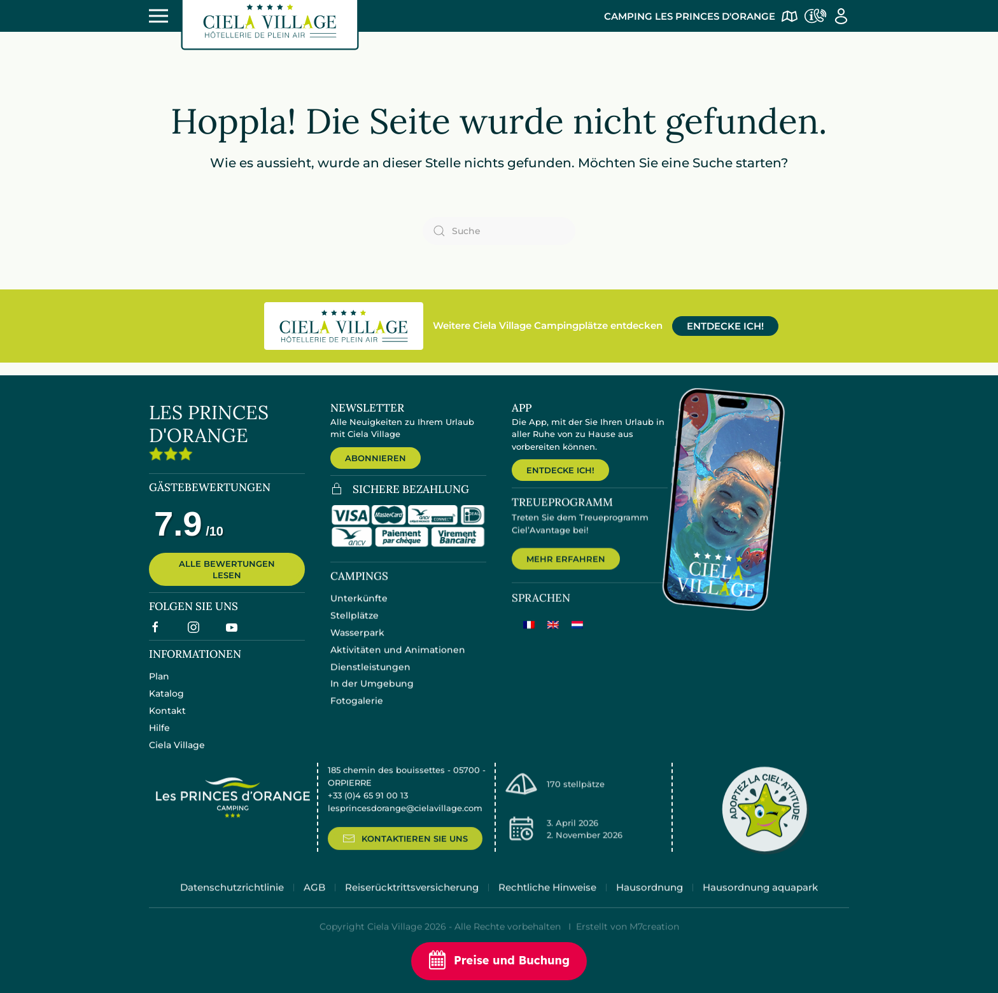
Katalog (166, 702)
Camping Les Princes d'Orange (689, 16)
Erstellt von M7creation (627, 941)
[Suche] (499, 231)
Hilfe (159, 736)
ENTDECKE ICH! (725, 326)
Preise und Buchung (499, 961)
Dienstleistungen (370, 676)
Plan (159, 685)
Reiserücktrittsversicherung (412, 902)
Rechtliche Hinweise (547, 902)
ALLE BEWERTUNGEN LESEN (227, 576)
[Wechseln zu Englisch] (553, 636)
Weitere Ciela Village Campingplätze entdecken (548, 325)
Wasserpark (357, 642)
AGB (314, 902)
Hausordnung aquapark (760, 902)
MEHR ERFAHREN (565, 571)
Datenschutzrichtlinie (232, 902)
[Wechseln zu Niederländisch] (577, 636)
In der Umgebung (372, 693)
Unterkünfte (359, 608)
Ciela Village (177, 754)
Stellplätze (354, 625)
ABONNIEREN (375, 458)
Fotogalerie (356, 710)
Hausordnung (649, 902)
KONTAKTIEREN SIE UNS (405, 851)
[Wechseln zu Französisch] (529, 636)
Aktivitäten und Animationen (397, 659)
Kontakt (167, 719)
